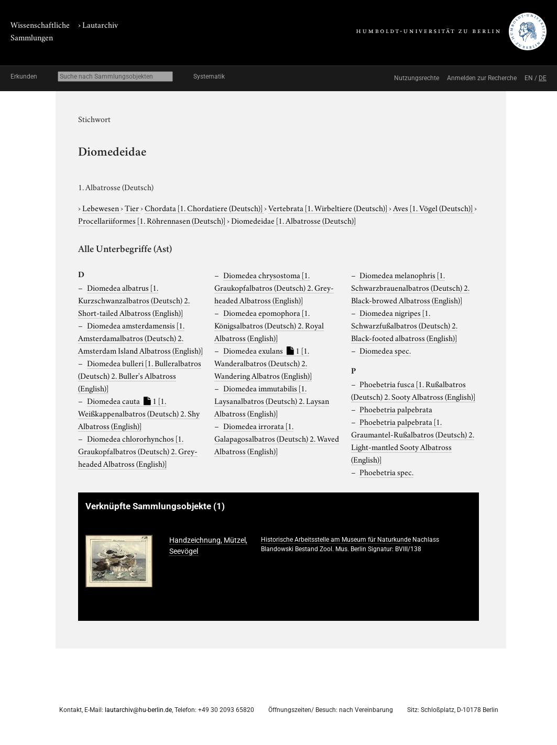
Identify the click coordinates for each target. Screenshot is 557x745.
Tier (132, 207)
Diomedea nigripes (404, 324)
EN (529, 78)
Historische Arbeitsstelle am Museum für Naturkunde (336, 539)
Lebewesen (101, 207)
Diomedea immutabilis (271, 400)
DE (543, 78)
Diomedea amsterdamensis (140, 337)
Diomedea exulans (263, 362)
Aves (433, 207)
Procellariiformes (152, 220)
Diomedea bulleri (139, 375)
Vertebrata (328, 207)
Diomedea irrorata (276, 438)
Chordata (204, 207)
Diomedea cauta (139, 413)
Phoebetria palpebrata (395, 408)
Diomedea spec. (385, 350)
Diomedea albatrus (134, 299)
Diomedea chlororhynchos (138, 450)
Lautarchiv (100, 24)
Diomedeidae (293, 220)
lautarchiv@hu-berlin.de (138, 710)
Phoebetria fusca (413, 390)
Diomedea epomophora (269, 324)
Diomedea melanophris (410, 287)
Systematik (209, 76)
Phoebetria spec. (386, 471)
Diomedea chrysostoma (274, 287)
